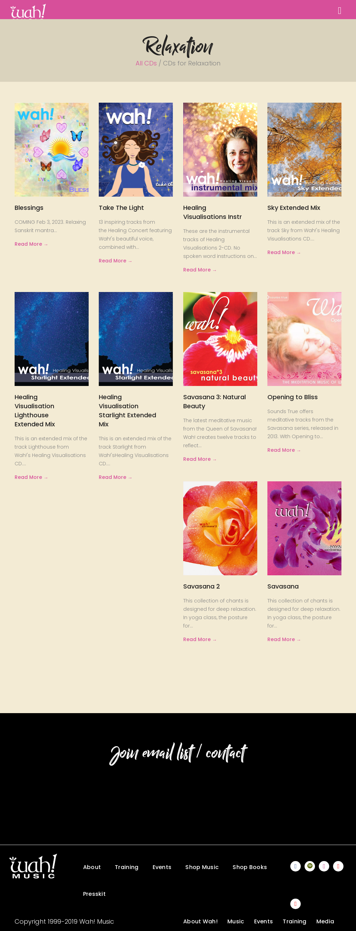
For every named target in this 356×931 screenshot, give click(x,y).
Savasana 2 (201, 586)
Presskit (94, 894)
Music (235, 921)
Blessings (29, 207)
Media (325, 921)
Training (126, 867)
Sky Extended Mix (293, 207)
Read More (28, 243)
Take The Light (121, 207)
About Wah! (200, 921)
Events (162, 867)
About (92, 867)
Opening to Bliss (292, 397)
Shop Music (202, 867)
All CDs (146, 63)
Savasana (283, 586)
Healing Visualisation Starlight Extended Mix (127, 410)
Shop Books (250, 867)
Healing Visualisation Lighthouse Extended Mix (35, 410)
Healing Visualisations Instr (212, 212)
